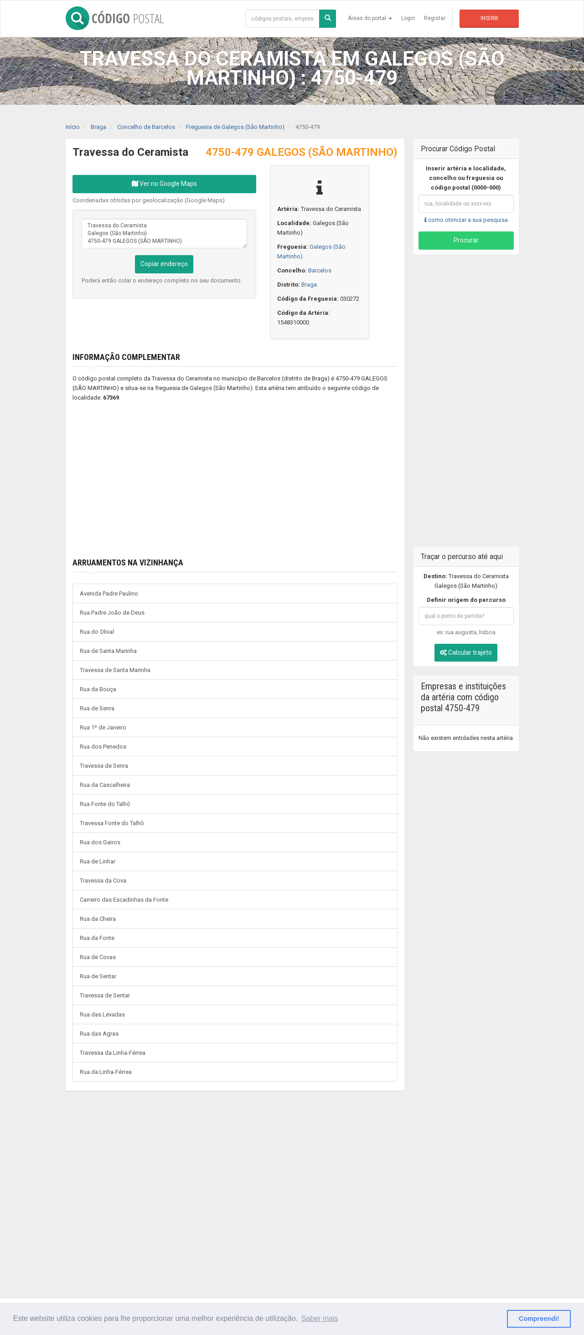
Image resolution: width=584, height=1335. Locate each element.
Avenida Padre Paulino (109, 593)
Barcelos (319, 270)
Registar (434, 18)
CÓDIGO (115, 18)
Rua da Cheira (98, 918)
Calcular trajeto (466, 652)
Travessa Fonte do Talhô (112, 823)
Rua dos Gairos (100, 842)
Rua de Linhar (97, 861)
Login (408, 18)
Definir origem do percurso (466, 599)
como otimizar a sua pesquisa (466, 219)
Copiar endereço (164, 263)
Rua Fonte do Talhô (105, 804)
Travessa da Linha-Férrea (112, 1052)
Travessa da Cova (103, 880)
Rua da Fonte (97, 937)
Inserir (489, 18)
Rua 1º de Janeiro (103, 727)
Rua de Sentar (98, 976)
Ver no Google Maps (164, 183)
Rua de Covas (98, 957)
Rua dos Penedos (103, 746)
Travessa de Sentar (105, 995)
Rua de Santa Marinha (108, 650)
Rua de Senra (97, 708)
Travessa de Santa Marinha (115, 670)
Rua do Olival (97, 631)
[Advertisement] (221, 480)
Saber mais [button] (319, 1318)
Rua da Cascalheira (105, 784)
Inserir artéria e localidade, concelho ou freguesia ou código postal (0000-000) (466, 178)
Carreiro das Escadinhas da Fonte (124, 899)
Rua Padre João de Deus (112, 612)
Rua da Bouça (98, 689)
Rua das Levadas (102, 1014)
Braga (309, 284)
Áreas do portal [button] (370, 18)
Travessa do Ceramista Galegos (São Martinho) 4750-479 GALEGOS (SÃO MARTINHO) (164, 233)
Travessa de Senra (104, 765)
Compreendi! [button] (539, 1318)
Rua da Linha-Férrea (106, 1071)
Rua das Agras (99, 1033)
